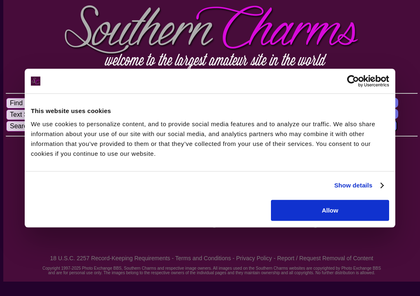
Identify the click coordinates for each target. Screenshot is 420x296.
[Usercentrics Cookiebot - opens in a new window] (353, 81)
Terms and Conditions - (205, 258)
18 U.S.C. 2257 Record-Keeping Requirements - (112, 258)
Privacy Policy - (256, 258)
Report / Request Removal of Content (325, 258)
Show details (353, 185)
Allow (330, 210)
